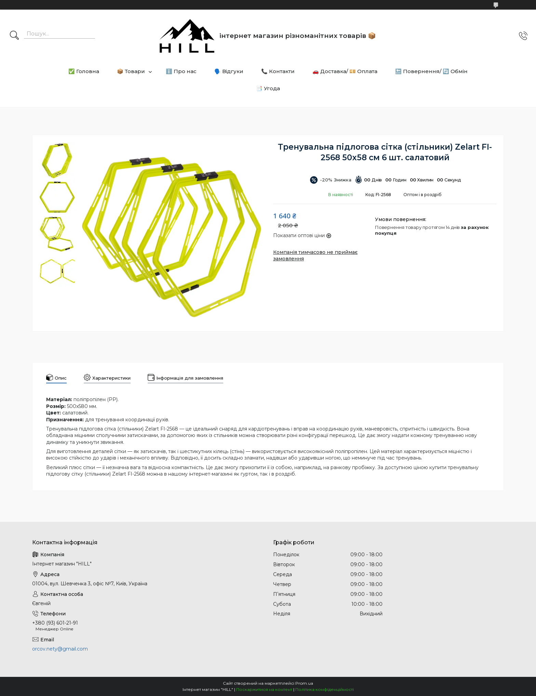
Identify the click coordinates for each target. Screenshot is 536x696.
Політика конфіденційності (324, 689)
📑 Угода (268, 88)
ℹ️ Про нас (181, 71)
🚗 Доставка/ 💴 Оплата (344, 71)
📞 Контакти (278, 71)
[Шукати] (14, 35)
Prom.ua (304, 683)
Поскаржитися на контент (264, 689)
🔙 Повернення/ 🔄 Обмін (431, 71)
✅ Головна (83, 71)
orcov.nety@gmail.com (60, 649)
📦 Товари (131, 71)
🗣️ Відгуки (228, 71)
